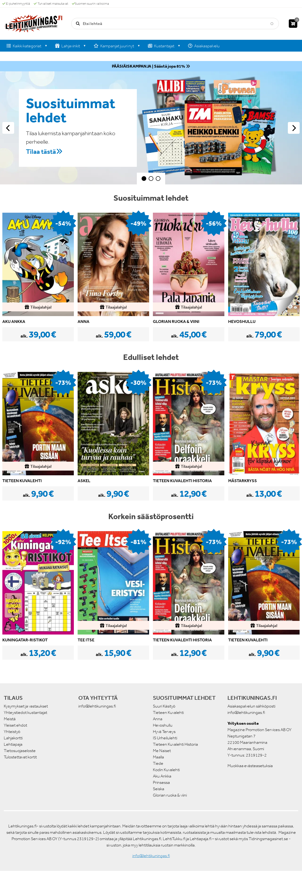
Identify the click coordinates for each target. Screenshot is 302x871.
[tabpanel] (151, 127)
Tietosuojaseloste (20, 750)
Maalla (158, 757)
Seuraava (294, 128)
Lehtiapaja (13, 744)
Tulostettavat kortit (20, 757)
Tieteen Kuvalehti (168, 712)
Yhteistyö (12, 731)
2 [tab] (151, 178)
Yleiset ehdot (15, 725)
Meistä (10, 718)
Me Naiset (162, 750)
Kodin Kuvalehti (166, 769)
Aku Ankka (162, 776)
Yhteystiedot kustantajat (25, 712)
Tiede (158, 763)
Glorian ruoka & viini (170, 795)
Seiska (158, 788)
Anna (157, 718)
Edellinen (8, 128)
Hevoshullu (162, 725)
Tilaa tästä (41, 151)
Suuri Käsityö (164, 706)
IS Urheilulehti (165, 738)
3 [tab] (158, 178)
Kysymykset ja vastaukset (26, 706)
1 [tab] (144, 178)
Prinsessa (161, 782)
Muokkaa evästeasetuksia (250, 765)
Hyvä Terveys (164, 731)
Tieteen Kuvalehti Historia (175, 744)
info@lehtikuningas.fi (97, 706)
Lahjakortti (13, 738)
